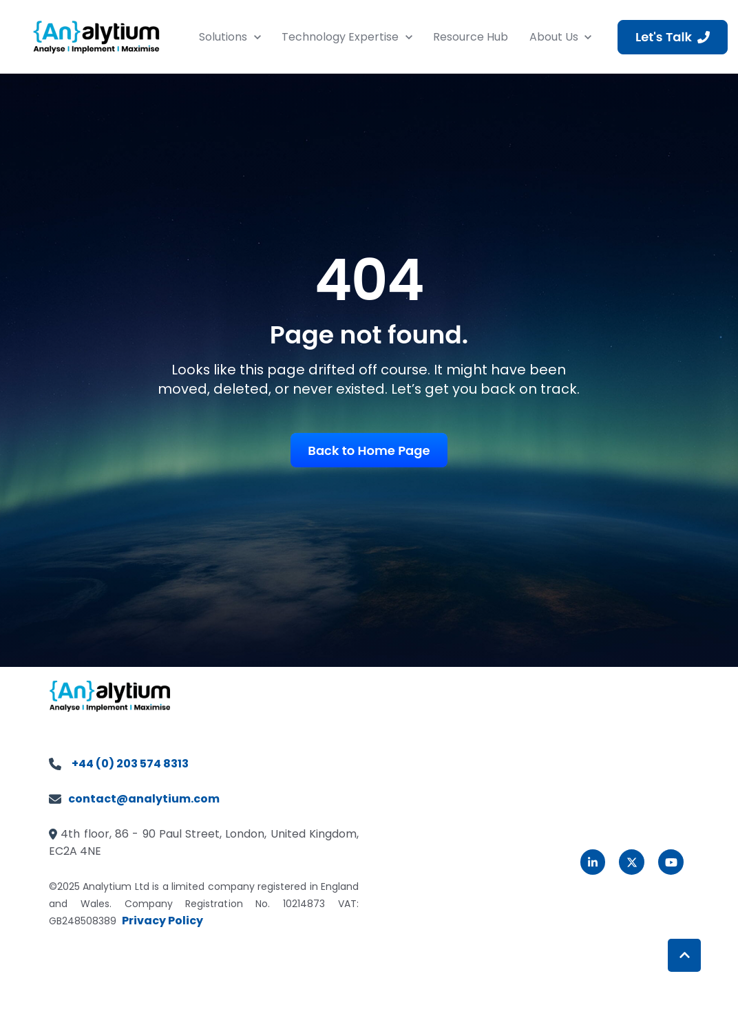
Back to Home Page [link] (369, 450)
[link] (96, 36)
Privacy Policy (162, 920)
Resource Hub (470, 37)
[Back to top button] (684, 955)
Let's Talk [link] (672, 36)
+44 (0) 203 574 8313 (130, 764)
